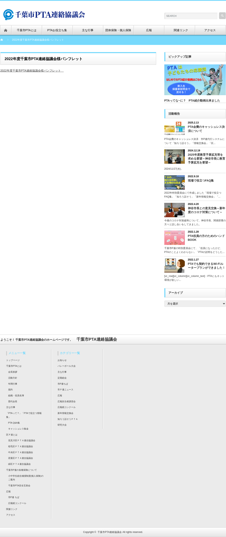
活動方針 (12, 378)
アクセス (10, 515)
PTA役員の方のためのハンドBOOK (206, 237)
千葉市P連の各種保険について (21, 470)
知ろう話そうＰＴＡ (68, 419)
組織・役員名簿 (16, 395)
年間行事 (12, 384)
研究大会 (62, 425)
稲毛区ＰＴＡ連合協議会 (20, 446)
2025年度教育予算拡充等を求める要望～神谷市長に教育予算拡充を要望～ (206, 158)
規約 (10, 389)
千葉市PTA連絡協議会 (110, 532)
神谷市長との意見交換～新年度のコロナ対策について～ (206, 210)
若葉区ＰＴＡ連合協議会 (20, 458)
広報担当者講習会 (67, 401)
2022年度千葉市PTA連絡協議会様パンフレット (32, 70)
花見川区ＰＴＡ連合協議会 (21, 440)
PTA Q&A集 (14, 423)
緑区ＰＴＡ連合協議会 (19, 464)
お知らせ (62, 360)
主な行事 (10, 407)
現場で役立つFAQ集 (201, 180)
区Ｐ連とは (11, 434)
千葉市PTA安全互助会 (19, 485)
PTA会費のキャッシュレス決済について (206, 128)
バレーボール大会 (67, 366)
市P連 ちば (13, 497)
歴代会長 (12, 401)
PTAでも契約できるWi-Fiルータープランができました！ (206, 265)
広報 (8, 491)
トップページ (13, 360)
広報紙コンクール (17, 503)
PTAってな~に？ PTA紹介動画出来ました (192, 100)
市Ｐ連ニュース (65, 389)
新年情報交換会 (65, 413)
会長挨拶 (12, 372)
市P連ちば (63, 384)
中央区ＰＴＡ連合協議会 (20, 452)
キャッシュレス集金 (18, 428)
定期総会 (62, 378)
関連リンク (11, 509)
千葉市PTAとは (14, 366)
